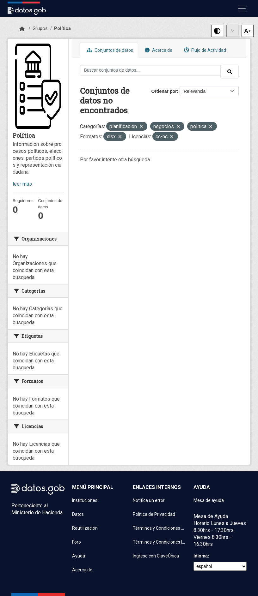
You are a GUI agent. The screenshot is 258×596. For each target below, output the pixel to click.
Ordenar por (164, 91)
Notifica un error (149, 500)
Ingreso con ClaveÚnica (156, 555)
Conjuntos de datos (109, 50)
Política (62, 28)
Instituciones (84, 500)
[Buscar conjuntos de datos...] (150, 70)
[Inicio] (22, 29)
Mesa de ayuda (209, 500)
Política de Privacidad (154, 514)
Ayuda (78, 555)
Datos (78, 514)
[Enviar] (229, 71)
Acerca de (157, 50)
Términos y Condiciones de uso (159, 528)
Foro (76, 542)
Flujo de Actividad (204, 50)
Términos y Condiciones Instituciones (159, 542)
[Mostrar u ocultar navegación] (241, 8)
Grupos (40, 28)
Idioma (201, 555)
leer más (22, 184)
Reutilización (85, 528)
